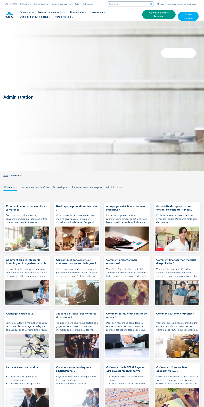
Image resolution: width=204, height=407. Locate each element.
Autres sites (88, 4)
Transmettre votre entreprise (87, 187)
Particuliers (25, 4)
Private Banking (41, 4)
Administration (114, 187)
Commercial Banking (61, 4)
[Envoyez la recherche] (151, 4)
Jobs (77, 4)
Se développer (60, 187)
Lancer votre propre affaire (35, 187)
